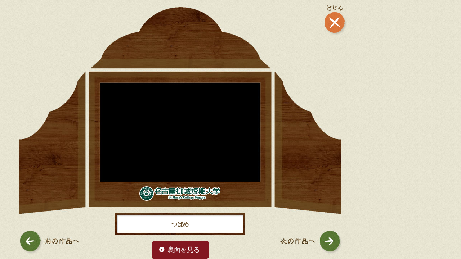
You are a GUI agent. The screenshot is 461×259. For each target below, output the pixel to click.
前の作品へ (49, 242)
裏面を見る (183, 249)
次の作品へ (311, 242)
